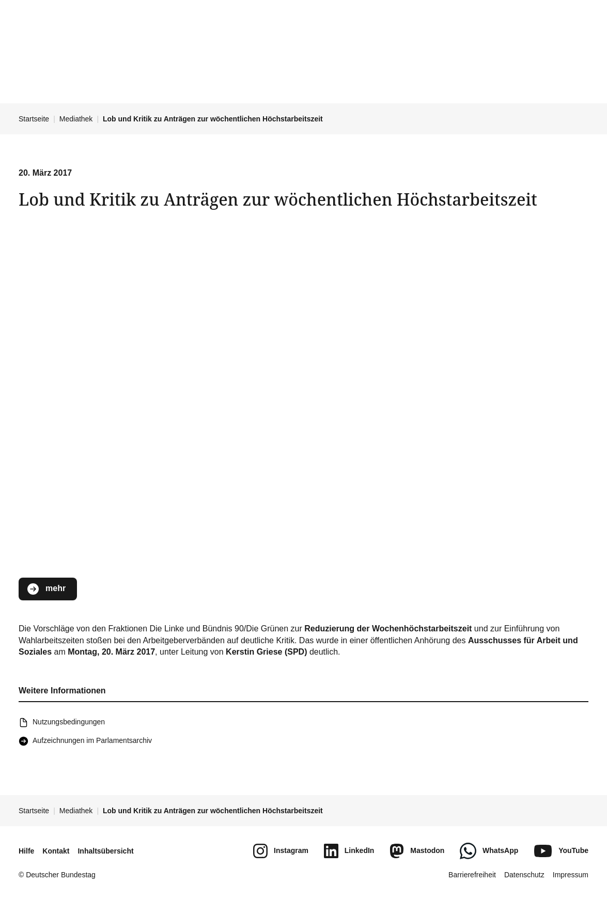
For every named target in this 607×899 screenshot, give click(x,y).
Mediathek (76, 119)
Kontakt (55, 851)
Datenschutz (524, 875)
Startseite (34, 119)
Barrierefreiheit (472, 875)
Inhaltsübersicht (105, 851)
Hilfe (26, 851)
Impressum (570, 875)
